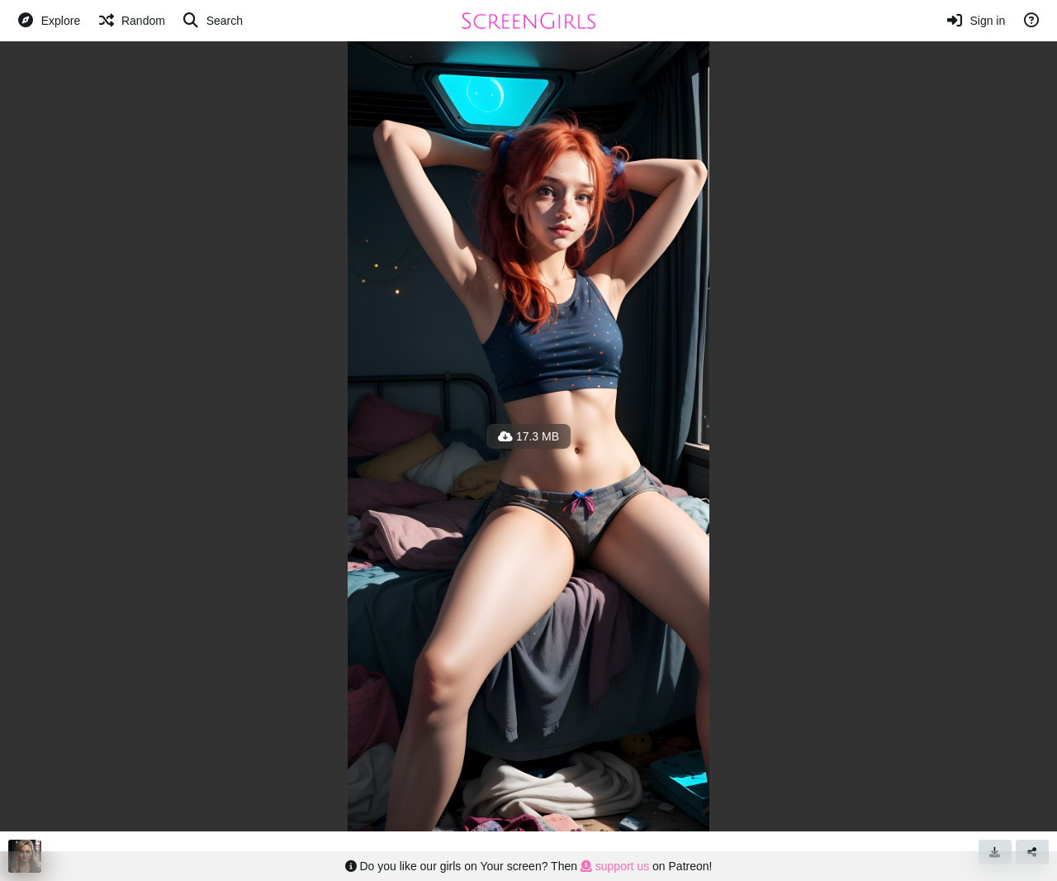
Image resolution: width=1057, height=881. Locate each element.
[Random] (131, 20)
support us (615, 866)
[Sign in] (976, 20)
